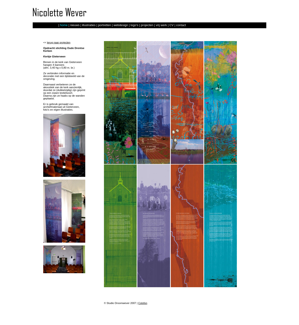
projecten (147, 25)
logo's (135, 25)
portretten (104, 25)
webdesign (121, 25)
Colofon (142, 303)
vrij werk (161, 25)
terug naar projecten (58, 42)
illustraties (89, 25)
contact (181, 25)
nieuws (74, 25)
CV (171, 25)
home (64, 25)
